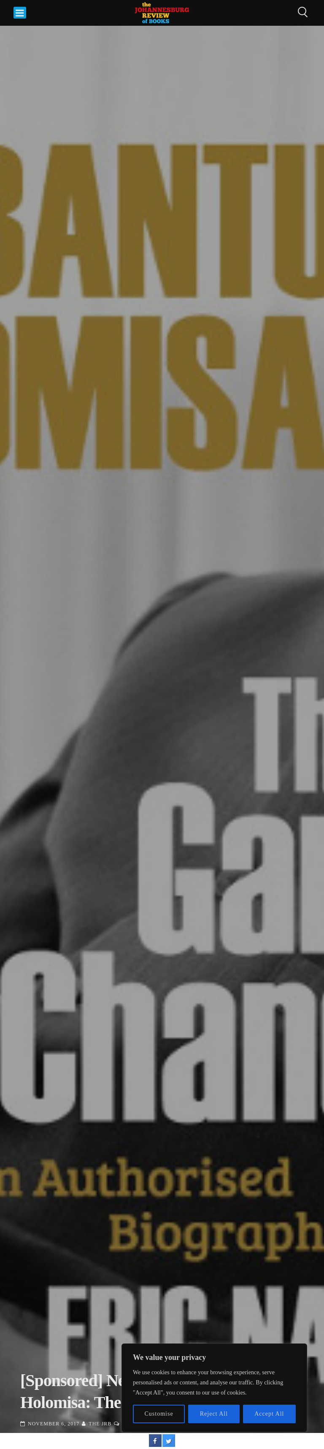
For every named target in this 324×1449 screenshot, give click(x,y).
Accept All (269, 1414)
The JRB (100, 1424)
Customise (159, 1414)
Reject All (214, 1414)
